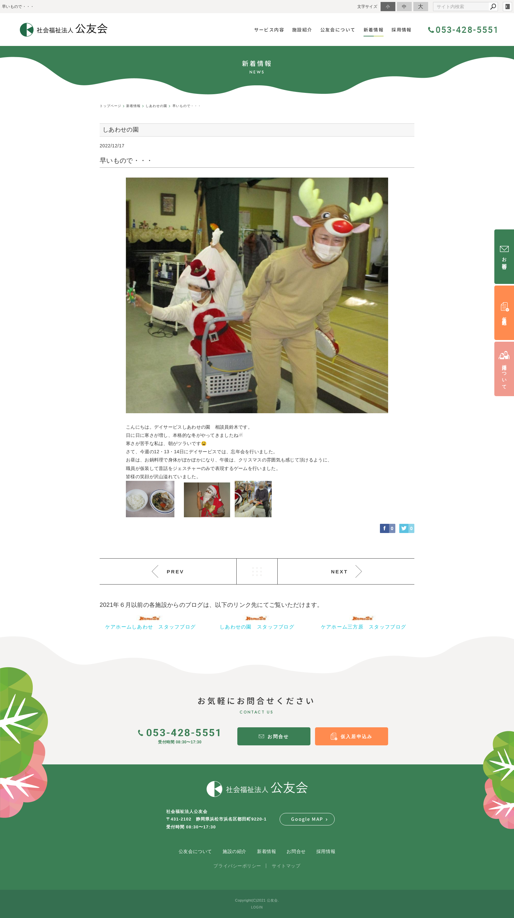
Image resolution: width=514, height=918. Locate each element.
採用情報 (325, 851)
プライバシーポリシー (237, 865)
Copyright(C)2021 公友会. (257, 900)
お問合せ (296, 851)
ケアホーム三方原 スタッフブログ (363, 627)
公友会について (195, 851)
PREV (175, 571)
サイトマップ (286, 865)
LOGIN (257, 907)
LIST (257, 571)
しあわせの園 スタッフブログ (257, 627)
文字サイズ (367, 6)
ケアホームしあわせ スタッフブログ (150, 627)
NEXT (339, 571)
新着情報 (266, 851)
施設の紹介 (235, 851)
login (507, 6)
